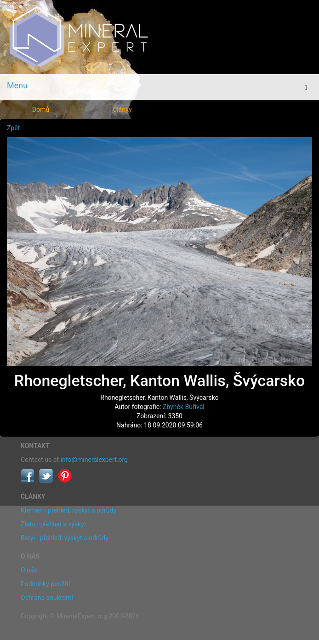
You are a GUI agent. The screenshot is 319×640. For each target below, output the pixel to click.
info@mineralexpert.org (94, 459)
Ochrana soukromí (47, 597)
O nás (29, 570)
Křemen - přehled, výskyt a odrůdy (68, 510)
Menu (17, 85)
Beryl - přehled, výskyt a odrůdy (64, 538)
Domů (40, 109)
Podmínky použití (45, 584)
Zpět (13, 128)
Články (122, 109)
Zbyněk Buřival (184, 406)
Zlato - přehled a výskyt (53, 524)
